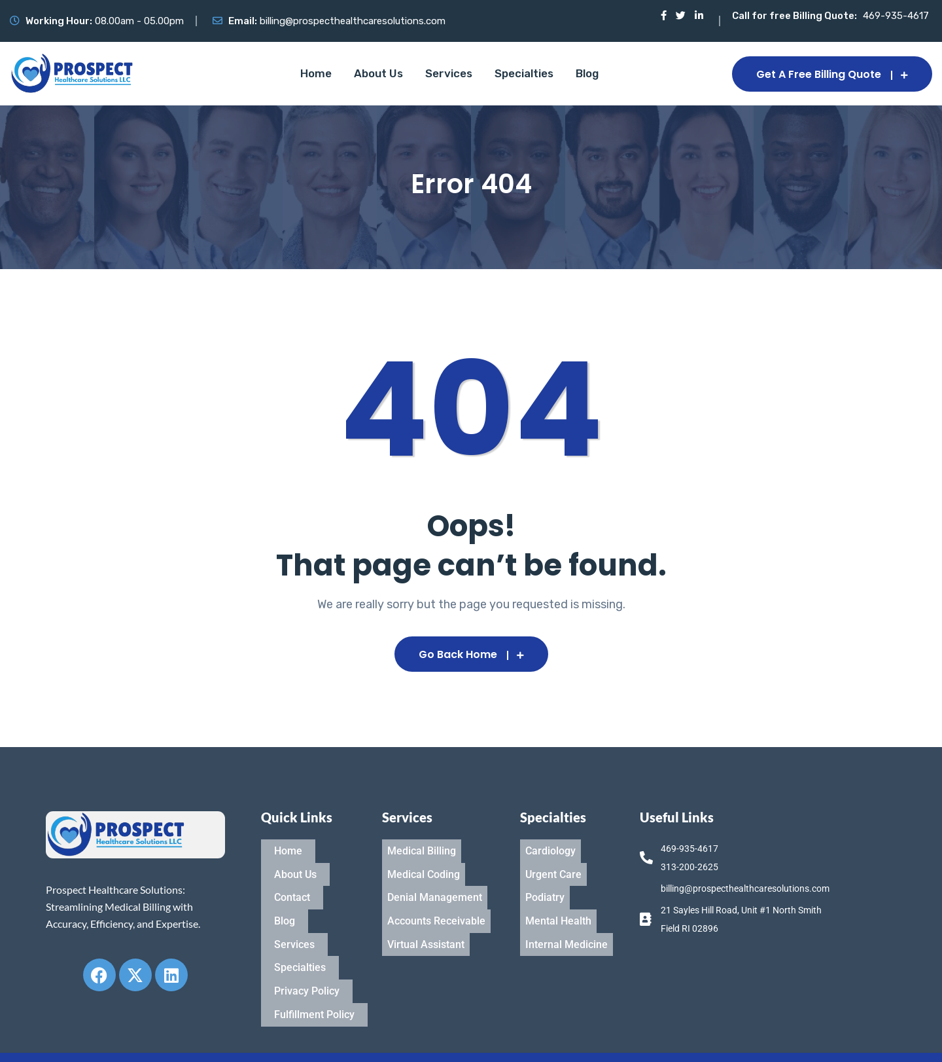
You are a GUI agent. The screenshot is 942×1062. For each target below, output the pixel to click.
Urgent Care (553, 862)
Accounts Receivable (436, 894)
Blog (587, 73)
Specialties (524, 73)
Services (448, 73)
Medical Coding (423, 862)
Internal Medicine (566, 910)
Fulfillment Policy (314, 957)
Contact (292, 878)
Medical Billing (421, 847)
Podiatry (545, 878)
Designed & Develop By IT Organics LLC (803, 1040)
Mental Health (558, 894)
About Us (378, 73)
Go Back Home (471, 654)
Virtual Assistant (425, 910)
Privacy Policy (307, 941)
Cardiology (550, 847)
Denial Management (434, 878)
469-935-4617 (896, 16)
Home (316, 73)
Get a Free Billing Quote (832, 74)
